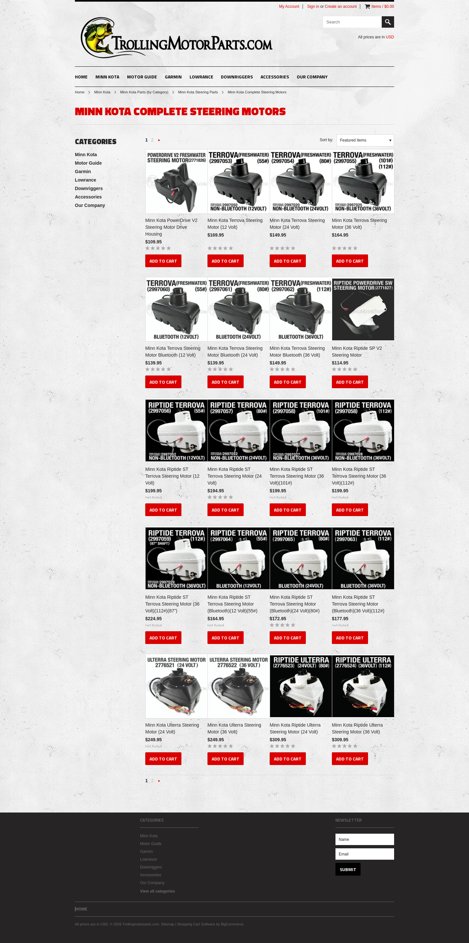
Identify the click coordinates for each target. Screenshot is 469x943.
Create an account (341, 6)
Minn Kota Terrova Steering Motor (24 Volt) (297, 224)
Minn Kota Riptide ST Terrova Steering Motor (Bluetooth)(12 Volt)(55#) (232, 603)
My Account (289, 6)
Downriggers (237, 76)
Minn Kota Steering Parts (198, 92)
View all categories (157, 891)
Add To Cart (163, 260)
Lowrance (201, 76)
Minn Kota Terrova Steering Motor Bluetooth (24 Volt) (235, 352)
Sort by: (326, 140)
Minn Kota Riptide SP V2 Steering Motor (357, 352)
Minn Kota (107, 76)
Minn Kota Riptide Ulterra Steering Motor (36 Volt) (357, 728)
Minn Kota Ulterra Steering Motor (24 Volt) (172, 728)
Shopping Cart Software (196, 924)
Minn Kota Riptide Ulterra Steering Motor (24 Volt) (295, 728)
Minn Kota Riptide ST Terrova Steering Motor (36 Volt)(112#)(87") (172, 603)
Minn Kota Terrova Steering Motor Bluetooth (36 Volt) (297, 352)
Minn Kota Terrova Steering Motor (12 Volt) (235, 224)
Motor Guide (142, 76)
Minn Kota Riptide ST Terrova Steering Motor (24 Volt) (234, 476)
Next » (159, 142)
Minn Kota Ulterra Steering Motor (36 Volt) (234, 728)
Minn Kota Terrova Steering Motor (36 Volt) (359, 224)
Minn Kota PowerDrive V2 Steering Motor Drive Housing (171, 227)
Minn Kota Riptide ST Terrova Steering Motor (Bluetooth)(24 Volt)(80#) (295, 603)
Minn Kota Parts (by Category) (144, 92)
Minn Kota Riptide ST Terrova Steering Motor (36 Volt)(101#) (297, 476)
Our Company (312, 76)
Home (79, 92)
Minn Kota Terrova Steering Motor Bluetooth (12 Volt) (172, 352)
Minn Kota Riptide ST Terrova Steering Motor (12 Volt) (172, 476)
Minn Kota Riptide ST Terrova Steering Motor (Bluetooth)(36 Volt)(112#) (358, 603)
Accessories (275, 76)
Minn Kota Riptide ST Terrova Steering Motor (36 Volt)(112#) (359, 476)
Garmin (173, 76)
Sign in (313, 6)
